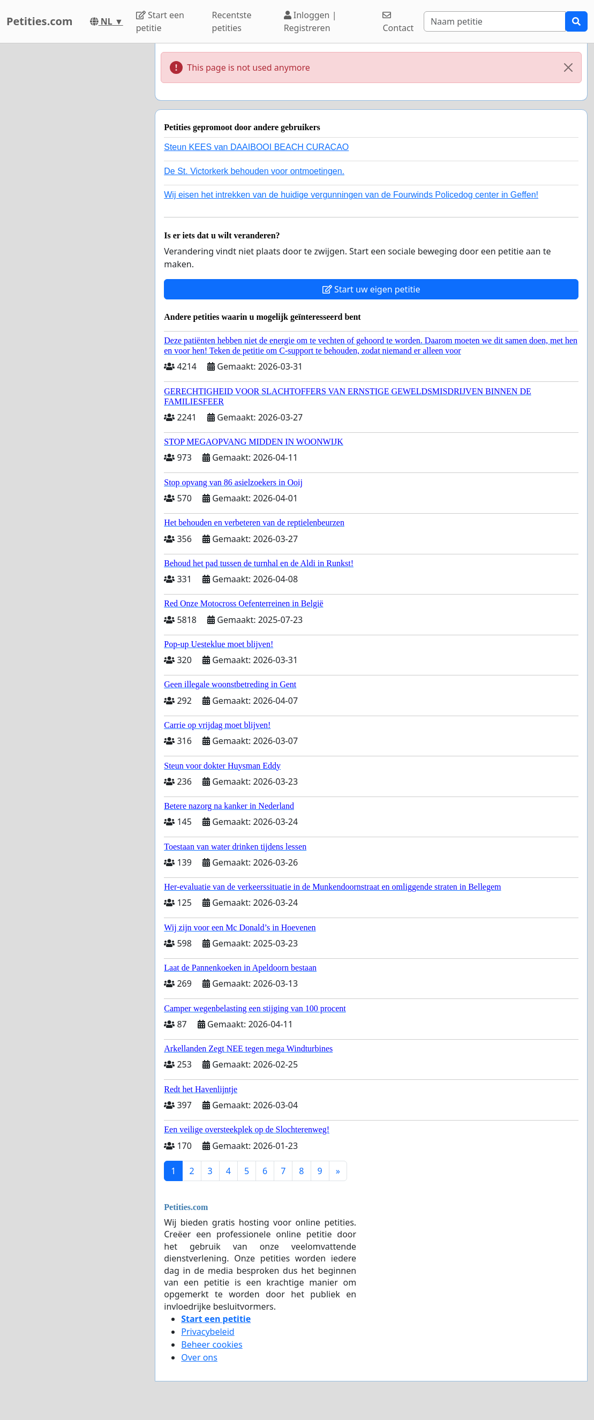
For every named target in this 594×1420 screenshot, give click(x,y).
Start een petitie (160, 21)
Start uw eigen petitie (371, 289)
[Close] (568, 67)
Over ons (199, 1357)
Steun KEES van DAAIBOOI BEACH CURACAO (256, 147)
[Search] (495, 21)
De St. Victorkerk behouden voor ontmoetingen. (254, 171)
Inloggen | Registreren (310, 21)
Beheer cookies (212, 1344)
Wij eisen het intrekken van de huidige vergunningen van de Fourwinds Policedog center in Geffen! (351, 194)
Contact (397, 22)
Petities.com (39, 21)
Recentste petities (232, 21)
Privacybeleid (207, 1332)
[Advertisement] (74, 204)
